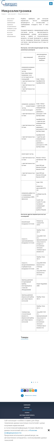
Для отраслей (27, 410)
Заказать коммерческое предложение (28, 375)
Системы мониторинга (27, 415)
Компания (27, 405)
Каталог (27, 407)
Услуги (27, 412)
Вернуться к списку (28, 395)
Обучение (27, 417)
